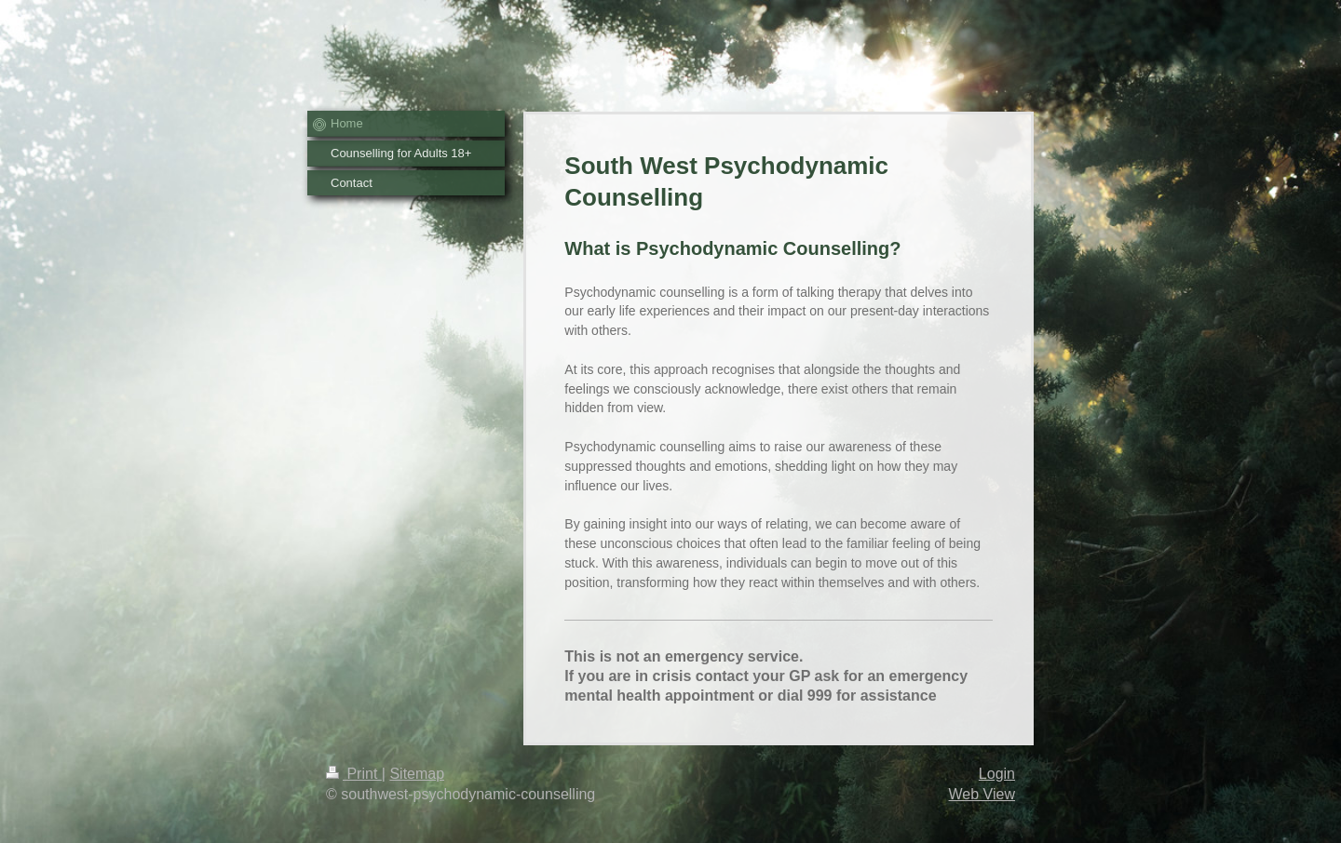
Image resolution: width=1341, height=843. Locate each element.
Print (354, 774)
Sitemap (416, 774)
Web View (982, 794)
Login (997, 774)
